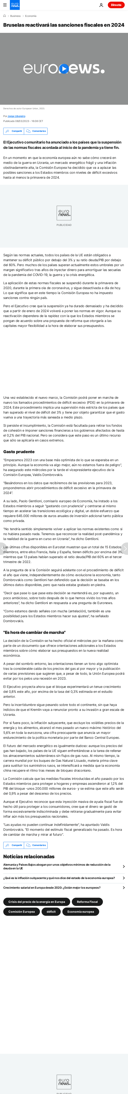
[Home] (4, 15)
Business (15, 16)
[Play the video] (64, 69)
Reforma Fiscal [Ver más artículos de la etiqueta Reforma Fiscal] (87, 901)
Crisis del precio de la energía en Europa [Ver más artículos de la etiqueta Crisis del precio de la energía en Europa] (36, 901)
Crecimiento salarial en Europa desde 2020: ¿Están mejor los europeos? (52, 887)
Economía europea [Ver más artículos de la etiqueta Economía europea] (80, 911)
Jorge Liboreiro (16, 116)
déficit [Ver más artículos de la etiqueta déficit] (51, 911)
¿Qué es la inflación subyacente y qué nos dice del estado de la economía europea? (59, 878)
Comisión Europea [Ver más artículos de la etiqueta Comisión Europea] (21, 911)
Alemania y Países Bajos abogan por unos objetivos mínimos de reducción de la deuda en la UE (57, 866)
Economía (30, 16)
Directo (116, 5)
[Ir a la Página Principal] (15, 5)
